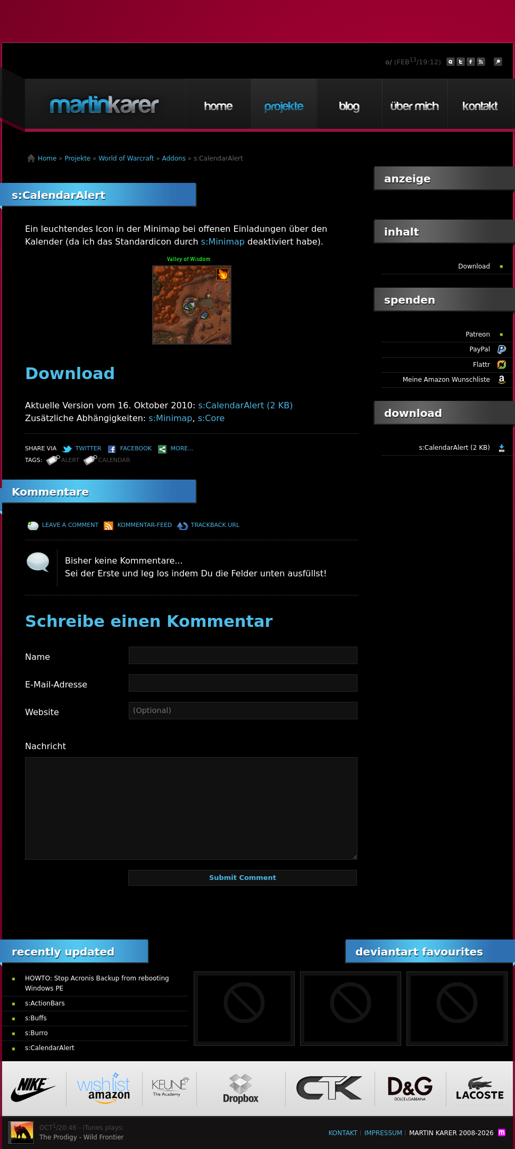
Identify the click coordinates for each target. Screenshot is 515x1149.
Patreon (478, 334)
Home (218, 104)
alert (70, 460)
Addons (174, 158)
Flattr (481, 364)
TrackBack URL (215, 525)
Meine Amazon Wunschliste (446, 379)
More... (182, 448)
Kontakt (479, 104)
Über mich (414, 104)
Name (37, 657)
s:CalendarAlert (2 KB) (245, 405)
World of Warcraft (126, 158)
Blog (349, 104)
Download (474, 266)
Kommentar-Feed (145, 525)
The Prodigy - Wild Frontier (81, 1137)
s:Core (211, 418)
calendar (114, 460)
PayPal (479, 349)
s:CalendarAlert (58, 195)
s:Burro (36, 1033)
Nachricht (45, 746)
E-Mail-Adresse (56, 685)
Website (42, 712)
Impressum (383, 1133)
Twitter (89, 448)
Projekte (283, 104)
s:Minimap (223, 242)
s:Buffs (36, 1018)
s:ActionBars (45, 1003)
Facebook (136, 448)
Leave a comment (70, 525)
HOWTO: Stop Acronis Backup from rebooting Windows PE (97, 983)
